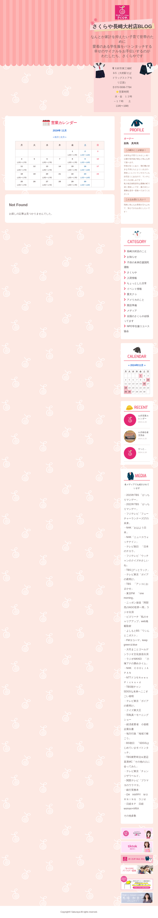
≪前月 (56, 137)
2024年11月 (136, 365)
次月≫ (63, 137)
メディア (132, 310)
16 (144, 384)
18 (126, 388)
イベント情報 (134, 288)
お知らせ (132, 256)
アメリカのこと (135, 299)
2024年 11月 (60, 130)
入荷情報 (132, 278)
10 (148, 380)
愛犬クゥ (132, 294)
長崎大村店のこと (137, 251)
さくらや (132, 272)
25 (126, 392)
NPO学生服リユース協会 (137, 329)
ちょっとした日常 (137, 283)
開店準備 (132, 305)
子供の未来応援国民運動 (136, 265)
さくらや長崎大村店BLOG (122, 26)
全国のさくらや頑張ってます (136, 319)
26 (129, 392)
